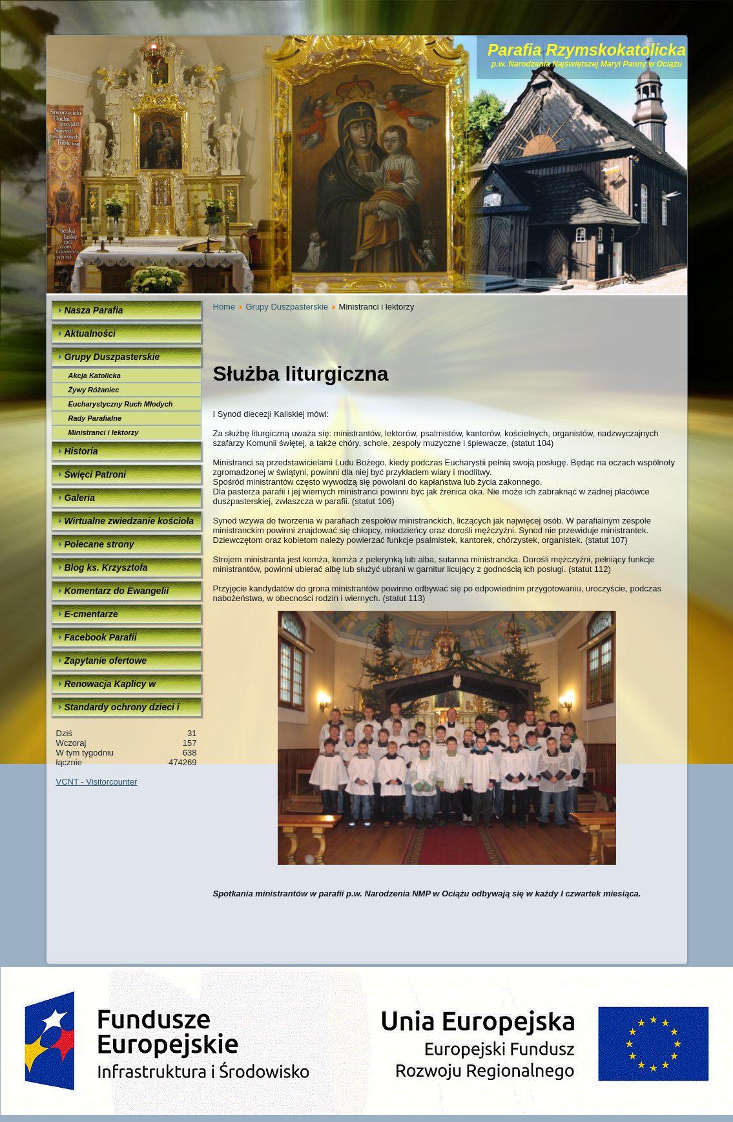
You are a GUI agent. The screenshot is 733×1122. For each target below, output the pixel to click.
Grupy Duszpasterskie (286, 307)
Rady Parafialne (95, 418)
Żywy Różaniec (93, 390)
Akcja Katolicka (94, 375)
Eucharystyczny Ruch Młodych (120, 404)
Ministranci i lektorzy (103, 432)
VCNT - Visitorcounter (97, 782)
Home (224, 307)
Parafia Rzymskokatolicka (587, 50)
